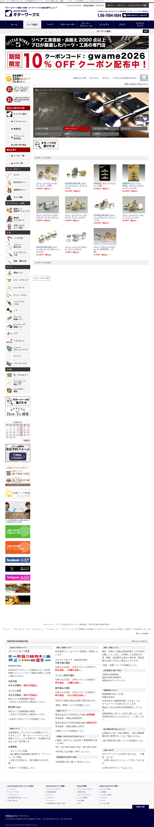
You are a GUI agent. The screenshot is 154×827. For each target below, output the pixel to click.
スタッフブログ (13, 792)
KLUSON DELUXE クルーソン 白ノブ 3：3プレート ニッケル (48, 249)
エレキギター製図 (19, 390)
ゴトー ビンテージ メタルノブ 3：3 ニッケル (76, 216)
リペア (50, 25)
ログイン (105, 78)
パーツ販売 (32, 25)
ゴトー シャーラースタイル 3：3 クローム (76, 248)
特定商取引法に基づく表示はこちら (73, 762)
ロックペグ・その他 (101, 128)
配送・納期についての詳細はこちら (73, 705)
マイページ (94, 78)
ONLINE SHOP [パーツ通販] (55, 786)
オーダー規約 (105, 803)
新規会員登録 (51, 792)
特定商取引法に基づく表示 (56, 803)
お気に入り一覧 (79, 78)
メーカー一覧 (19, 156)
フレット (17, 356)
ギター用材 (18, 197)
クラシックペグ (42, 134)
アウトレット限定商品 (19, 137)
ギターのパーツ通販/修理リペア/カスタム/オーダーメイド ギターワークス (25, 11)
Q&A (79, 803)
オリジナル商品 (20, 114)
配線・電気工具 (20, 261)
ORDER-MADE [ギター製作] (108, 786)
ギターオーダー (68, 25)
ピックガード (19, 288)
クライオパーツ (20, 121)
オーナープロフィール (86, 25)
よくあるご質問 (106, 795)
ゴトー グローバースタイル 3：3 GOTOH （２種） (104, 249)
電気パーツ (18, 273)
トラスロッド (19, 341)
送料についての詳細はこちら (70, 731)
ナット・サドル (20, 295)
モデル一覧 (18, 163)
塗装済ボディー (20, 190)
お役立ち (97, 134)
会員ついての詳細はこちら (22, 767)
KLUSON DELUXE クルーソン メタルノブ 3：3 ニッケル (105, 217)
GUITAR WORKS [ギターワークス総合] (20, 786)
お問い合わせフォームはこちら (118, 767)
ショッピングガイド (54, 789)
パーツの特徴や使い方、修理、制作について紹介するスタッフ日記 (17, 521)
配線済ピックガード (19, 219)
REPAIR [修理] (82, 786)
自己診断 (81, 800)
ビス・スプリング (21, 280)
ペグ (15, 333)
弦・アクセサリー (21, 375)
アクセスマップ (140, 25)
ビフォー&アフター (84, 795)
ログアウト (51, 797)
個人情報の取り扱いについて (18, 797)
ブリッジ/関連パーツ (18, 318)
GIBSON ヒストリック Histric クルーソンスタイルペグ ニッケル (133, 185)
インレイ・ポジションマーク (21, 348)
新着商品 (17, 129)
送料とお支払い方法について (136, 84)
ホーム (14, 25)
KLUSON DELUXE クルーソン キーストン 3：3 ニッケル (76, 185)
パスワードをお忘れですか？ (124, 78)
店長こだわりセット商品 (19, 226)
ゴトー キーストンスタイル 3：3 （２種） (47, 184)
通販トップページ (41, 90)
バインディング (20, 363)
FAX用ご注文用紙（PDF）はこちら (73, 751)
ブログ (122, 25)
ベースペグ (126, 128)
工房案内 (104, 792)
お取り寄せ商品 (20, 145)
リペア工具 (18, 238)
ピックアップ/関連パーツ (19, 326)
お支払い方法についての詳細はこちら (27, 719)
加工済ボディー (20, 182)
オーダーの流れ (106, 789)
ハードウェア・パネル (20, 303)
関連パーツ (69, 134)
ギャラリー (104, 797)
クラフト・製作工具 (18, 246)
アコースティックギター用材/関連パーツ (20, 383)
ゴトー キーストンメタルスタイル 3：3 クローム (47, 216)
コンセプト (104, 25)
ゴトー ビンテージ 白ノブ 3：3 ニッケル (133, 216)
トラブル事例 (82, 797)
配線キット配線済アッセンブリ (22, 210)
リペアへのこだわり (85, 789)
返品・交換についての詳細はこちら (120, 665)
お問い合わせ (13, 800)
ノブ (15, 310)
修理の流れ (82, 792)
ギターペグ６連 (42, 128)
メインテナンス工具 (20, 253)
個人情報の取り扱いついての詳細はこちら (123, 740)
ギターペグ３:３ (71, 128)
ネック (16, 175)
